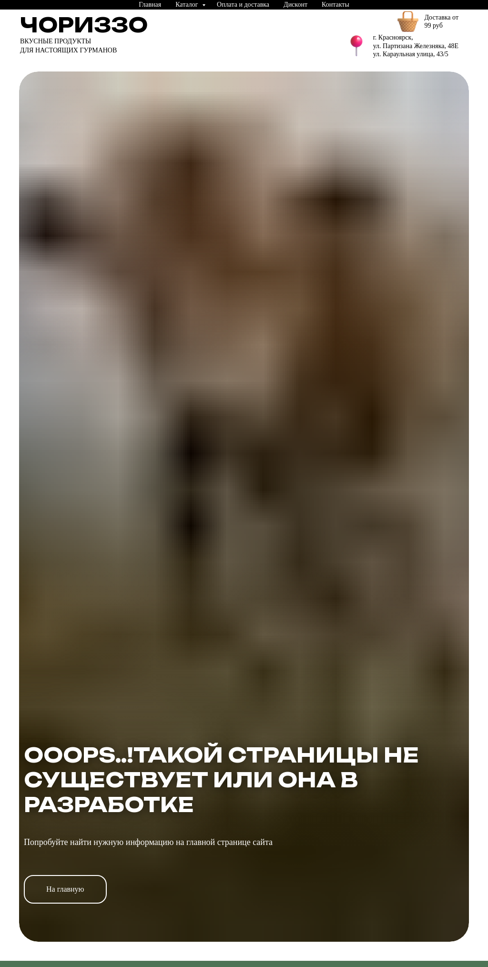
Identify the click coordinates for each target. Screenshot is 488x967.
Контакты (335, 4)
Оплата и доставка (243, 4)
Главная (150, 4)
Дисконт (295, 4)
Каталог (187, 4)
